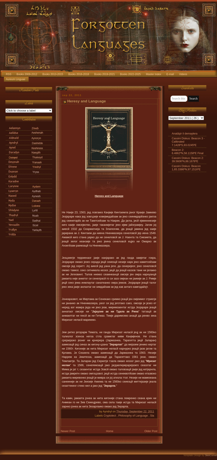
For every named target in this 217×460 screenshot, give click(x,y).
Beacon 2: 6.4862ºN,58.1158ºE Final (187, 151)
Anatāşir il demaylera (185, 133)
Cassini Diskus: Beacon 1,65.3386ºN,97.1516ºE (186, 168)
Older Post (150, 431)
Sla (152, 415)
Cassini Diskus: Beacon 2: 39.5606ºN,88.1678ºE (188, 160)
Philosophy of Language (133, 415)
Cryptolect (110, 415)
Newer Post (68, 431)
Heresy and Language (86, 101)
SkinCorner (211, 455)
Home (109, 431)
